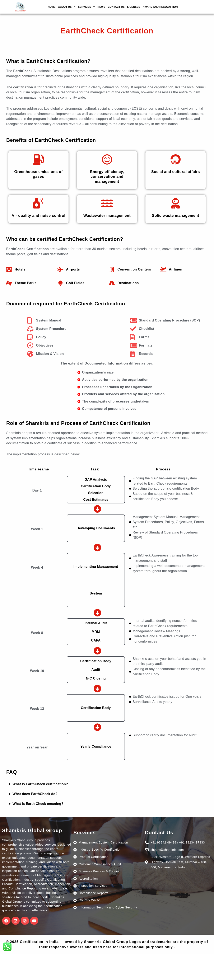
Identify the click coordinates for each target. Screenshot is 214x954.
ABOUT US (66, 7)
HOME (52, 6)
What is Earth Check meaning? (38, 803)
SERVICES (86, 7)
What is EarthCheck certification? (40, 784)
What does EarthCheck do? (35, 794)
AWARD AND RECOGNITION (160, 6)
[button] (107, 784)
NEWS (101, 6)
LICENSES (133, 6)
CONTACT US (116, 6)
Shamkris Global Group (32, 830)
